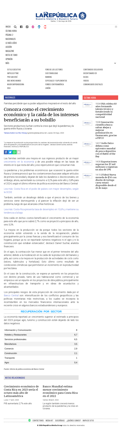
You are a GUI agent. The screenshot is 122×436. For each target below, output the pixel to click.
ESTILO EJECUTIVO (14, 69)
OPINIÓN (9, 59)
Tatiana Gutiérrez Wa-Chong (15, 133)
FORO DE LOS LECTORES (54, 69)
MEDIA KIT (49, 420)
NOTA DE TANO (11, 55)
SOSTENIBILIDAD (51, 73)
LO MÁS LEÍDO (11, 43)
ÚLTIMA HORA (11, 30)
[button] (116, 27)
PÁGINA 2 (9, 34)
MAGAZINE (10, 51)
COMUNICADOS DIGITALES (93, 84)
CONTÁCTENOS (38, 420)
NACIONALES (11, 39)
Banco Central (11, 295)
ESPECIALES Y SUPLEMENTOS (56, 80)
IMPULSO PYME (13, 73)
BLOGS (85, 76)
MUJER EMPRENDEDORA (15, 84)
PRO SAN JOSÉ (12, 76)
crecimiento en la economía (19, 161)
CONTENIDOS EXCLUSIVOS (93, 69)
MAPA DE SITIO (88, 420)
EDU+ (9, 88)
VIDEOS (86, 80)
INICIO (8, 26)
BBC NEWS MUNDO (14, 80)
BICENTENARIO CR (90, 73)
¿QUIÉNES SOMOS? (74, 420)
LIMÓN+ (48, 88)
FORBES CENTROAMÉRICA (54, 84)
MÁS (7, 63)
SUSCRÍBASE (60, 420)
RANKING (48, 76)
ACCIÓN (9, 46)
